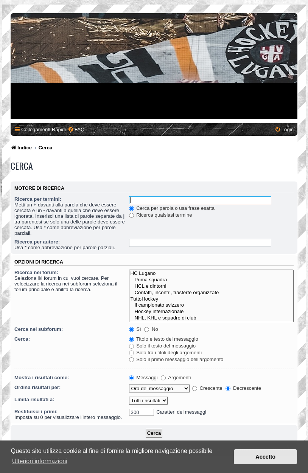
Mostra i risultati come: (41, 377)
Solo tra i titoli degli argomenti (165, 352)
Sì (135, 329)
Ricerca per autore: (37, 242)
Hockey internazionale (211, 312)
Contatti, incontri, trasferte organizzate (211, 293)
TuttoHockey (211, 299)
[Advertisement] (154, 66)
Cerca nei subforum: (38, 329)
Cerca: (22, 339)
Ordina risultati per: (37, 387)
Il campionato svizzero (211, 305)
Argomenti (176, 377)
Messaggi (143, 377)
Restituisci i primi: (36, 411)
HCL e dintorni (211, 286)
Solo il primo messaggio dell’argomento (176, 359)
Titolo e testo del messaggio (163, 339)
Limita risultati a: (34, 399)
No (151, 329)
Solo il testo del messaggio (162, 346)
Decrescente (243, 388)
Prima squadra (211, 280)
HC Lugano (211, 273)
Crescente (207, 388)
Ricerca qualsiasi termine (160, 215)
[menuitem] (76, 129)
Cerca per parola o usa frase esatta (172, 208)
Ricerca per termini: (37, 199)
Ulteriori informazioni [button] (39, 461)
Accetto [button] (265, 457)
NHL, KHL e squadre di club (211, 318)
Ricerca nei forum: (36, 272)
